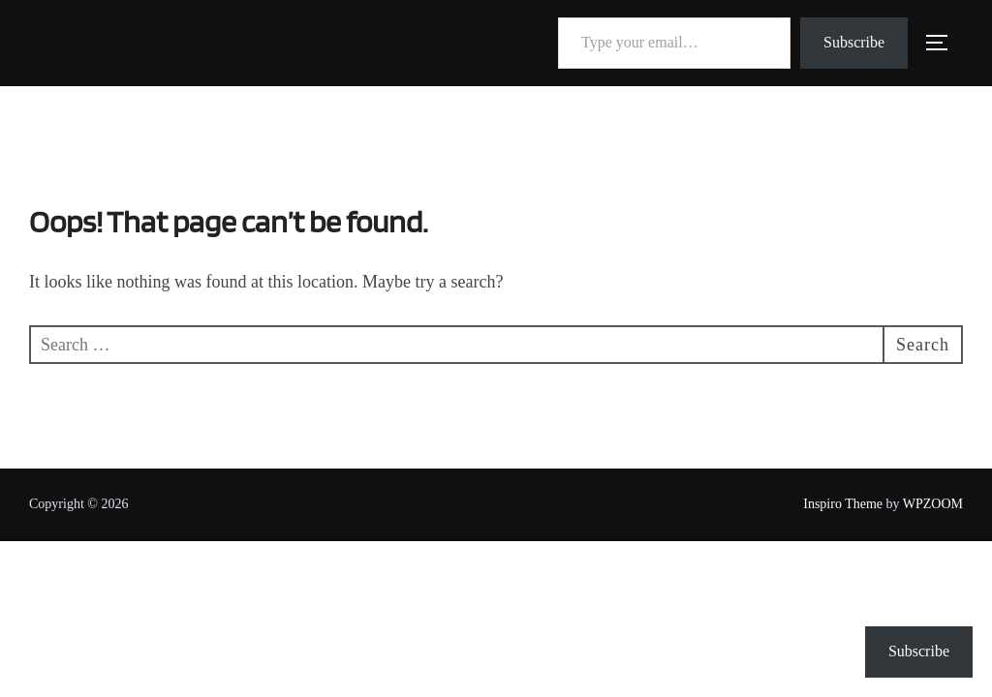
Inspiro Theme (843, 504)
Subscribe (853, 42)
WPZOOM (933, 504)
